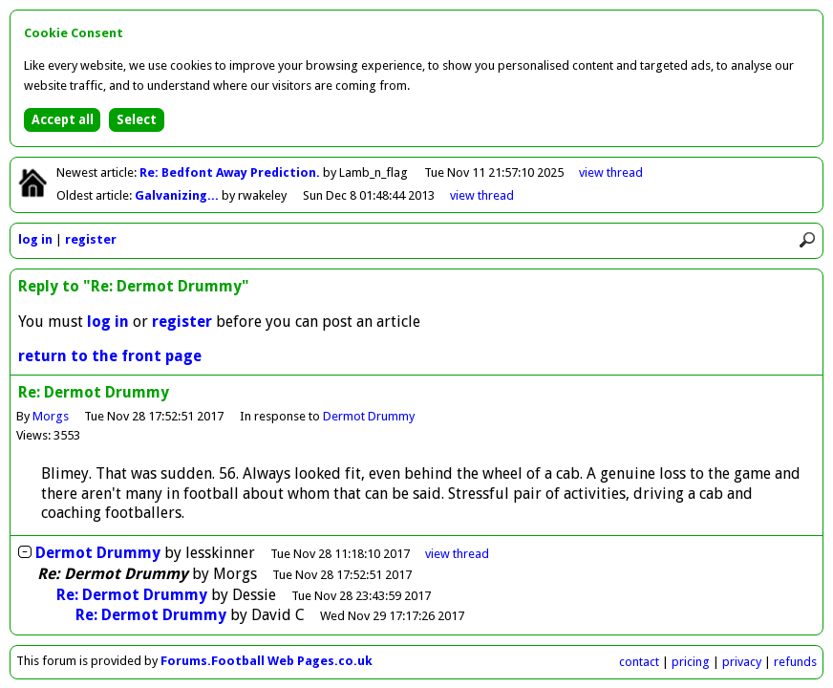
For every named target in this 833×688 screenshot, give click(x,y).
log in (35, 239)
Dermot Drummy (369, 416)
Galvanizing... (178, 195)
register (91, 239)
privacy (741, 662)
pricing (691, 662)
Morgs (50, 416)
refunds (795, 662)
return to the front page (110, 356)
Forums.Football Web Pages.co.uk (266, 661)
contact (639, 662)
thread (457, 554)
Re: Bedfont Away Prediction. (231, 172)
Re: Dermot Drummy (131, 595)
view (611, 172)
